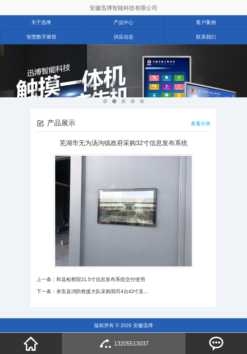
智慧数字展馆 (41, 37)
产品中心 (123, 22)
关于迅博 (41, 22)
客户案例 (206, 22)
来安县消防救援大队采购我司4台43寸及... (102, 291)
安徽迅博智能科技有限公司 (123, 8)
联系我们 (206, 37)
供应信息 (123, 37)
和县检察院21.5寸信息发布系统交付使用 (100, 279)
